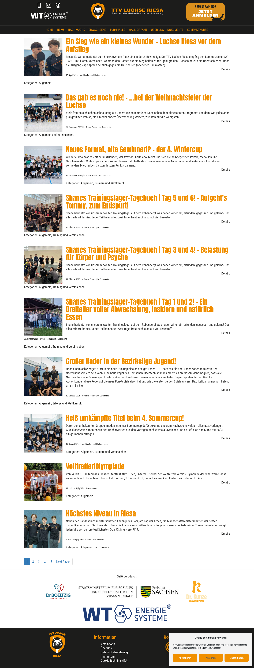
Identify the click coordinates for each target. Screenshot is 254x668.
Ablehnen (211, 657)
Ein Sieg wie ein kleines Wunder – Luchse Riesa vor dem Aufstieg (143, 45)
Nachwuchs (76, 30)
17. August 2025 (73, 444)
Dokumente (175, 30)
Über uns (157, 30)
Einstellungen (237, 657)
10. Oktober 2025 (73, 396)
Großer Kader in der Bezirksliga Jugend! (121, 361)
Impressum (108, 656)
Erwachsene (97, 30)
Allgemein (45, 83)
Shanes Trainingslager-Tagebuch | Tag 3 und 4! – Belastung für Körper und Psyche (147, 254)
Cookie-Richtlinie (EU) (114, 660)
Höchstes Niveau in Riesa (101, 513)
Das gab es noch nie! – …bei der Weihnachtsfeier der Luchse (139, 101)
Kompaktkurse (197, 30)
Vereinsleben (65, 135)
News (61, 30)
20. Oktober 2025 (31, 339)
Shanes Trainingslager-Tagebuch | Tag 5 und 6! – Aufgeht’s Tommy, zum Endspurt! (146, 202)
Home (50, 30)
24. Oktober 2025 (73, 227)
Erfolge (57, 403)
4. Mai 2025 (71, 539)
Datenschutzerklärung (114, 652)
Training (57, 235)
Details (225, 69)
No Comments (100, 75)
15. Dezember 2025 (74, 175)
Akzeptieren (185, 657)
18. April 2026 (72, 75)
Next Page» (63, 561)
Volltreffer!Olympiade (95, 466)
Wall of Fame (138, 30)
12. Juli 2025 (71, 488)
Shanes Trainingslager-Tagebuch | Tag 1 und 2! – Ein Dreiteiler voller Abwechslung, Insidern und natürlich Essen (140, 309)
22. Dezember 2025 (74, 127)
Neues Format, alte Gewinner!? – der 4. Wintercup (134, 149)
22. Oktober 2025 (73, 279)
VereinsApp (108, 644)
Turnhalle (117, 30)
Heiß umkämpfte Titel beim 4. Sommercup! (125, 418)
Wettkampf (117, 183)
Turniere (99, 183)
